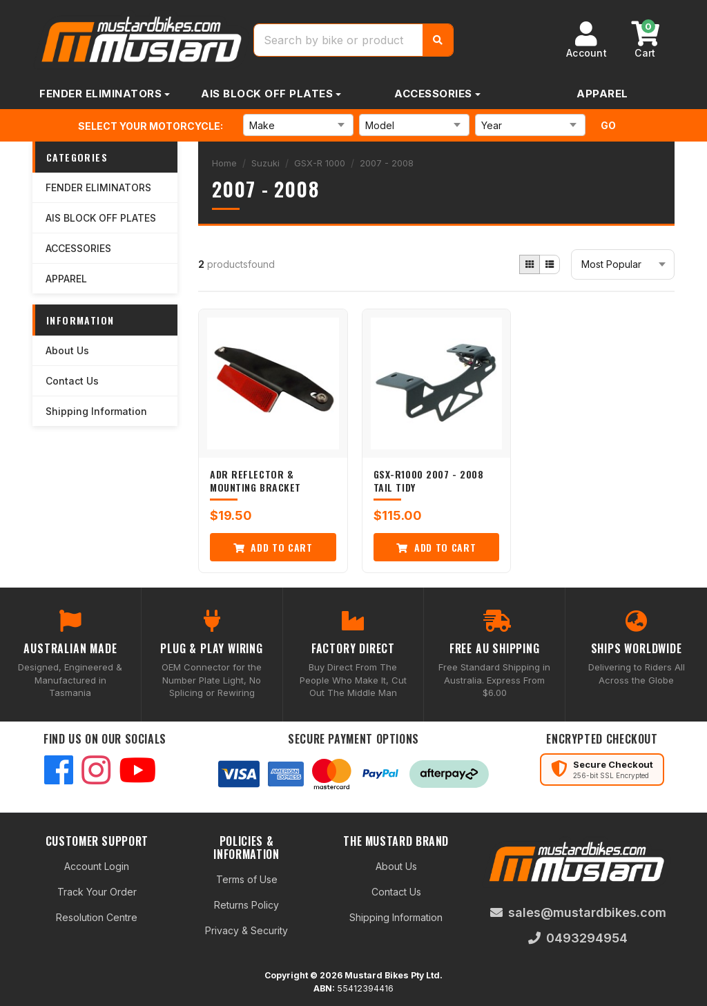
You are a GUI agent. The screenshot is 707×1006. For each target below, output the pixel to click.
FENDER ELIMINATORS (100, 93)
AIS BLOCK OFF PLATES (267, 93)
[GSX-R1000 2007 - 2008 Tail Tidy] (436, 383)
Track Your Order (97, 892)
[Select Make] (298, 125)
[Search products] (338, 40)
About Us (67, 350)
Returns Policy (246, 905)
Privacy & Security (246, 930)
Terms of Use (247, 879)
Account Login (96, 866)
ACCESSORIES (433, 93)
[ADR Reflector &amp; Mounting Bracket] (273, 383)
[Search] (438, 40)
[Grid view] (529, 264)
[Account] (586, 39)
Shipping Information (96, 411)
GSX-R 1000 (319, 162)
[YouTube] (137, 771)
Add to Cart (273, 547)
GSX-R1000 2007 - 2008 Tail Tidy (429, 481)
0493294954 (578, 938)
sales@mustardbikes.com (578, 912)
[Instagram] (95, 771)
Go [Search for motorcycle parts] (608, 125)
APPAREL (602, 93)
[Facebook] (58, 771)
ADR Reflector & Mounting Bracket (255, 481)
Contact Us (72, 381)
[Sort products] (623, 264)
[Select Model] (414, 125)
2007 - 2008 (387, 162)
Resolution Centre (96, 917)
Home (224, 162)
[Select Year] (530, 125)
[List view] (549, 264)
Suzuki (265, 162)
